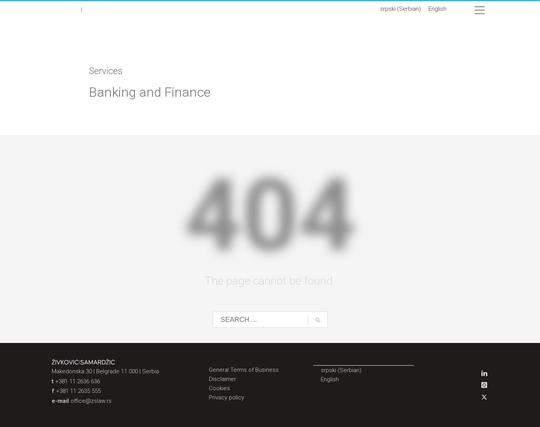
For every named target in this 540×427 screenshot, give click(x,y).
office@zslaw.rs (91, 400)
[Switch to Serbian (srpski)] (400, 9)
